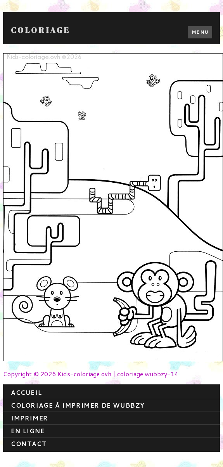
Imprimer (29, 417)
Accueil (26, 392)
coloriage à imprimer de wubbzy (78, 405)
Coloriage (40, 30)
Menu (200, 32)
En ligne (28, 430)
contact (29, 443)
